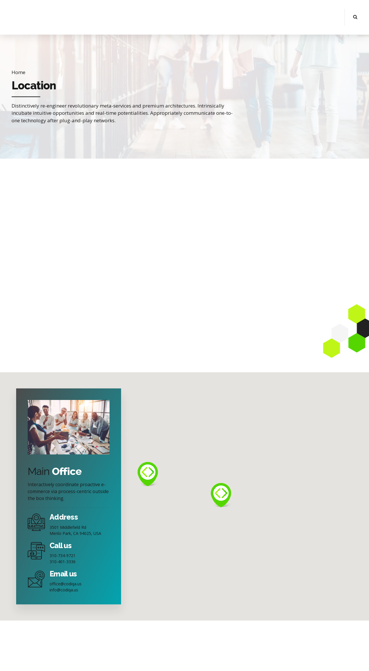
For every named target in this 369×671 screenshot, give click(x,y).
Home (18, 72)
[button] (148, 474)
